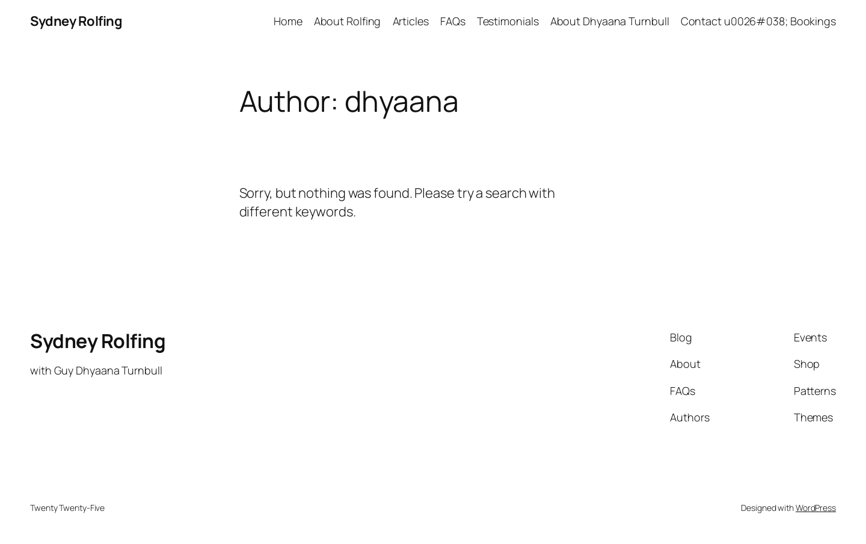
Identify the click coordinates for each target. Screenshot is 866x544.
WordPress (816, 507)
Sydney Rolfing (76, 21)
